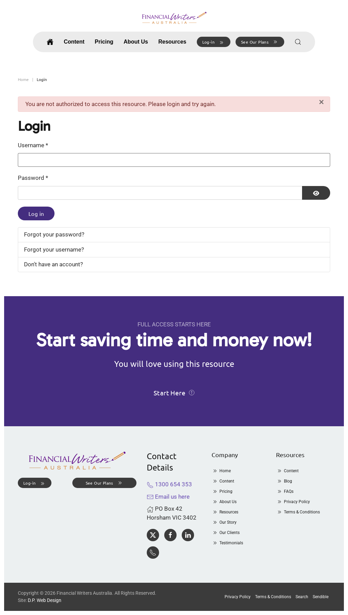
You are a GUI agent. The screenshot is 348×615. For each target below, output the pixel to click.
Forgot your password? (54, 234)
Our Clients (226, 532)
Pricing (104, 42)
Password (33, 177)
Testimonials (227, 542)
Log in (36, 213)
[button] (213, 42)
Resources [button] (172, 42)
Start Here (174, 392)
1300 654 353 (169, 484)
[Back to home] (174, 18)
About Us (224, 501)
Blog (284, 481)
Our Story (224, 522)
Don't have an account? (53, 264)
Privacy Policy (293, 501)
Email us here (168, 496)
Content (74, 42)
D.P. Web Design (44, 600)
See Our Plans (260, 41)
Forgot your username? (54, 249)
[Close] (321, 102)
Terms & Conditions (298, 512)
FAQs (284, 491)
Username (33, 145)
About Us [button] (136, 42)
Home (221, 470)
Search (302, 596)
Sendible (320, 596)
